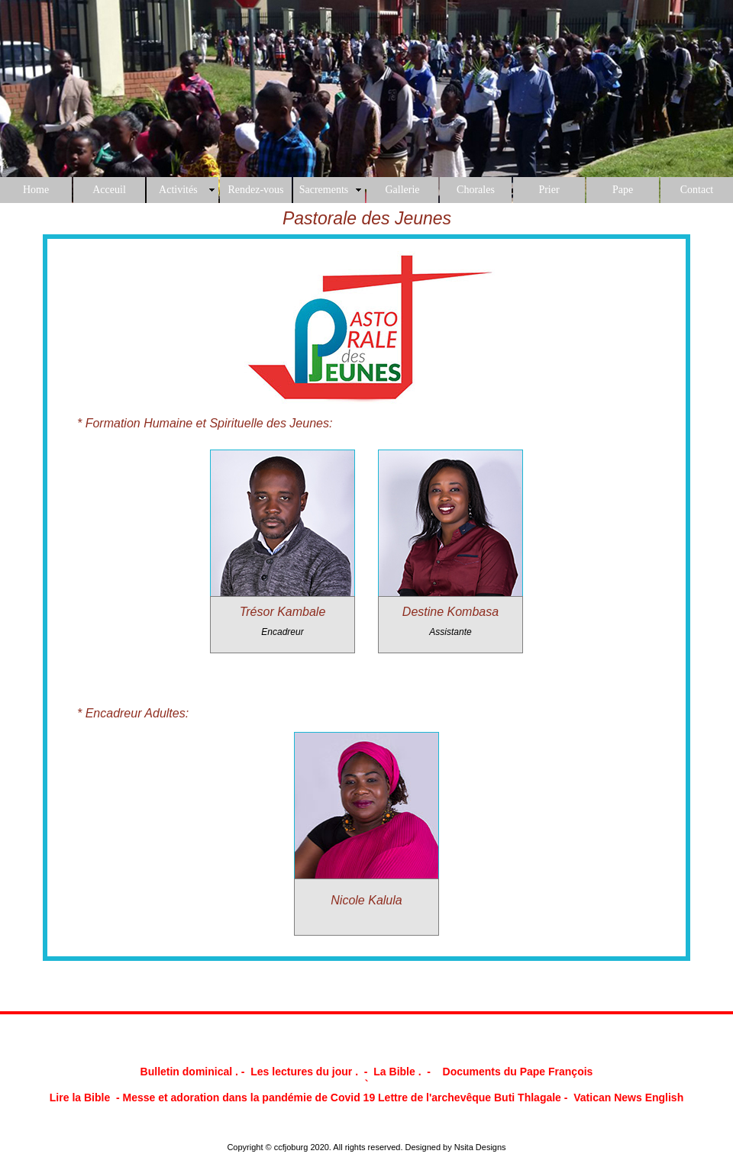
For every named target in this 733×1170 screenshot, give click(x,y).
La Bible (394, 1071)
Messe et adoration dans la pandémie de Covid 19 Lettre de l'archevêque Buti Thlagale (342, 1097)
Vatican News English (628, 1097)
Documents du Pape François (518, 1071)
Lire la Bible (80, 1097)
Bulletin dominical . (190, 1071)
